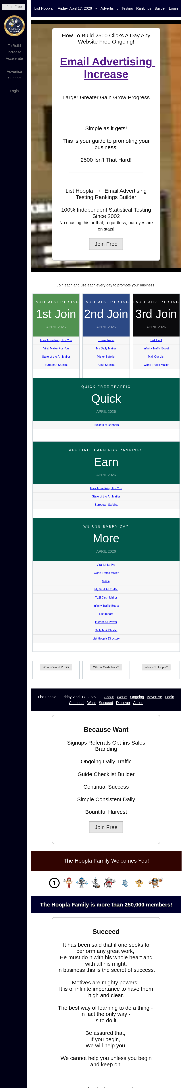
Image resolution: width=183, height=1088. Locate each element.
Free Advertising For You (56, 340)
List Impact (106, 613)
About (109, 697)
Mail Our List (156, 356)
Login (14, 91)
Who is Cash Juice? (106, 667)
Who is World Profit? (56, 667)
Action (138, 703)
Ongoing (137, 697)
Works (122, 697)
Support (14, 78)
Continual (76, 703)
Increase (14, 52)
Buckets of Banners (106, 424)
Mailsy (106, 581)
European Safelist (56, 364)
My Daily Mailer (106, 348)
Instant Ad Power (106, 622)
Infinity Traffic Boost (156, 348)
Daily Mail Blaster (106, 630)
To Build (14, 46)
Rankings (143, 8)
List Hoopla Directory (106, 638)
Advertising (110, 8)
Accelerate (14, 58)
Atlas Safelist (106, 364)
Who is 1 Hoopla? (156, 667)
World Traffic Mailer (156, 364)
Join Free (14, 7)
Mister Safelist (106, 356)
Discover (123, 703)
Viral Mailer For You (56, 348)
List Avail (156, 340)
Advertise (14, 72)
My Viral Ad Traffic (106, 589)
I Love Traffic (106, 340)
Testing (127, 8)
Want (91, 703)
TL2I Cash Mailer (106, 597)
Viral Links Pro (106, 564)
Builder (160, 8)
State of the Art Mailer (56, 356)
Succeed (106, 703)
